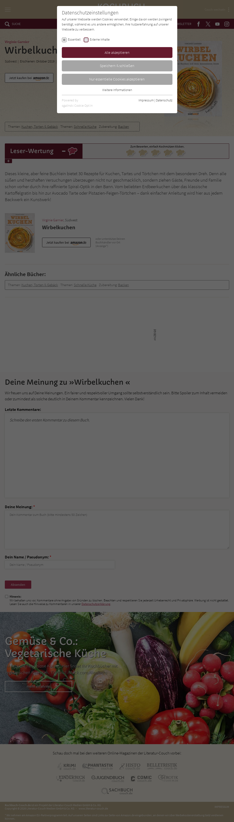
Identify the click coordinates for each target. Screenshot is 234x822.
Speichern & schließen (117, 65)
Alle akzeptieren (117, 52)
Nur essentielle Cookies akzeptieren (117, 79)
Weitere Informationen (117, 90)
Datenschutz (164, 100)
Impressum (146, 100)
